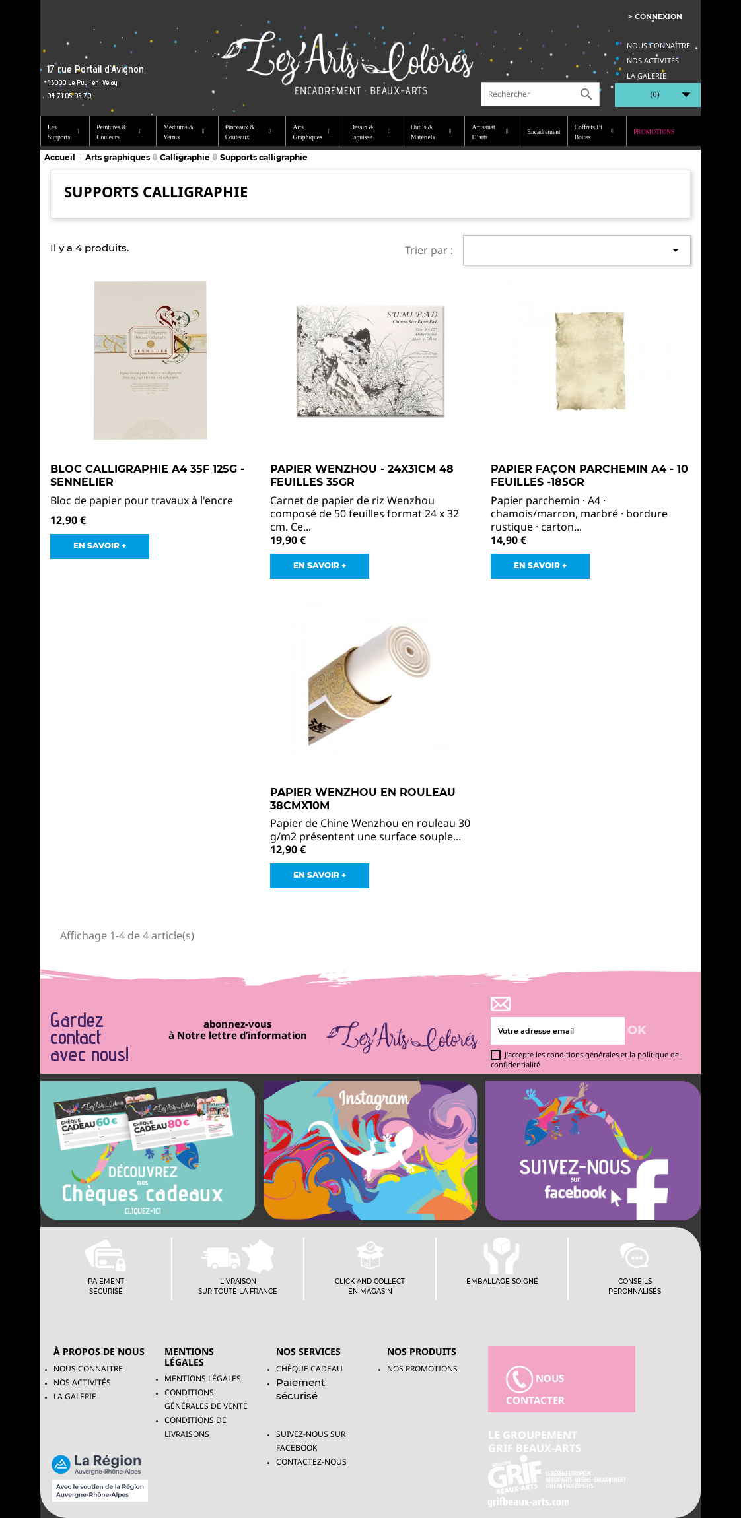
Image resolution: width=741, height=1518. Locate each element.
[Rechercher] (540, 94)
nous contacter (535, 1386)
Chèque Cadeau (309, 1368)
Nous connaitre (88, 1368)
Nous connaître (658, 45)
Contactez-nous (311, 1461)
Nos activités (653, 60)
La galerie (646, 76)
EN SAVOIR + (99, 545)
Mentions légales (202, 1378)
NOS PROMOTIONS (422, 1368)
